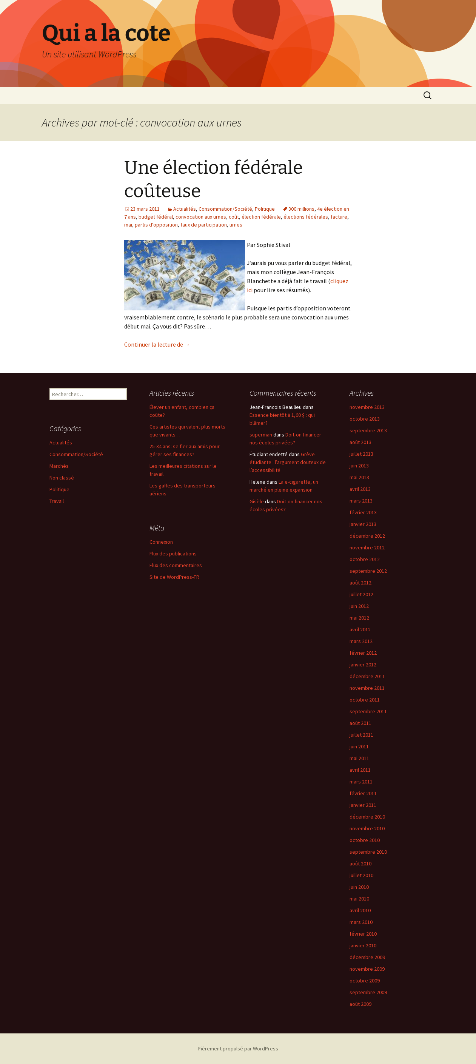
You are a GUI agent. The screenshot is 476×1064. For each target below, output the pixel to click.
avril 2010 (360, 910)
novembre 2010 (367, 828)
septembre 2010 (368, 851)
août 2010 (360, 863)
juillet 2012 (361, 594)
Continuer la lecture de (157, 344)
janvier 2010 (363, 945)
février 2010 (363, 933)
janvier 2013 (363, 524)
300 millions (301, 208)
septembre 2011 (368, 711)
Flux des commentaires (175, 565)
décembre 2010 (367, 816)
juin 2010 (359, 887)
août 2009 (360, 1004)
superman (261, 434)
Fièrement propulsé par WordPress (238, 1048)
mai (128, 224)
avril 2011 (360, 769)
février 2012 (363, 652)
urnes (236, 224)
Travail (56, 501)
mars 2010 (361, 922)
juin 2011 (359, 746)
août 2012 (360, 582)
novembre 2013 (367, 407)
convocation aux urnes (201, 216)
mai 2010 (359, 898)
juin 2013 (359, 465)
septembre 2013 (368, 430)
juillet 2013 (361, 453)
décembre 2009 (367, 957)
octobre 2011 (365, 699)
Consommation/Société (225, 208)
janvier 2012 (363, 664)
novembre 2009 (367, 968)
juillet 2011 (361, 734)
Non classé (61, 477)
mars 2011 (361, 781)
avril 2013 (360, 489)
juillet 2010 (361, 875)
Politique (265, 208)
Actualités (184, 208)
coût (234, 216)
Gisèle (257, 501)
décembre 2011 (367, 676)
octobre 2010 (365, 840)
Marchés (59, 466)
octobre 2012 (365, 559)
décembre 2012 (367, 535)
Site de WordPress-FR (174, 577)
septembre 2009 (368, 992)
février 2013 (363, 512)
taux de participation (203, 224)
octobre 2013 (365, 418)
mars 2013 (361, 500)
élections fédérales (305, 216)
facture (339, 216)
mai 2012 (359, 617)
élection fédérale (261, 216)
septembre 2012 (368, 570)
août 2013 (360, 442)
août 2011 (360, 723)
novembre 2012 (367, 547)
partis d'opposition (156, 224)
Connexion (161, 541)
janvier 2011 (363, 805)
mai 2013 (359, 477)
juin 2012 (359, 606)
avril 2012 (360, 629)
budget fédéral (156, 216)
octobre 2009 (365, 980)
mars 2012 (361, 641)
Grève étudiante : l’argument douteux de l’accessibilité (288, 462)
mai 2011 (359, 758)
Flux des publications (173, 553)
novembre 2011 (367, 688)
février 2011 (363, 793)
